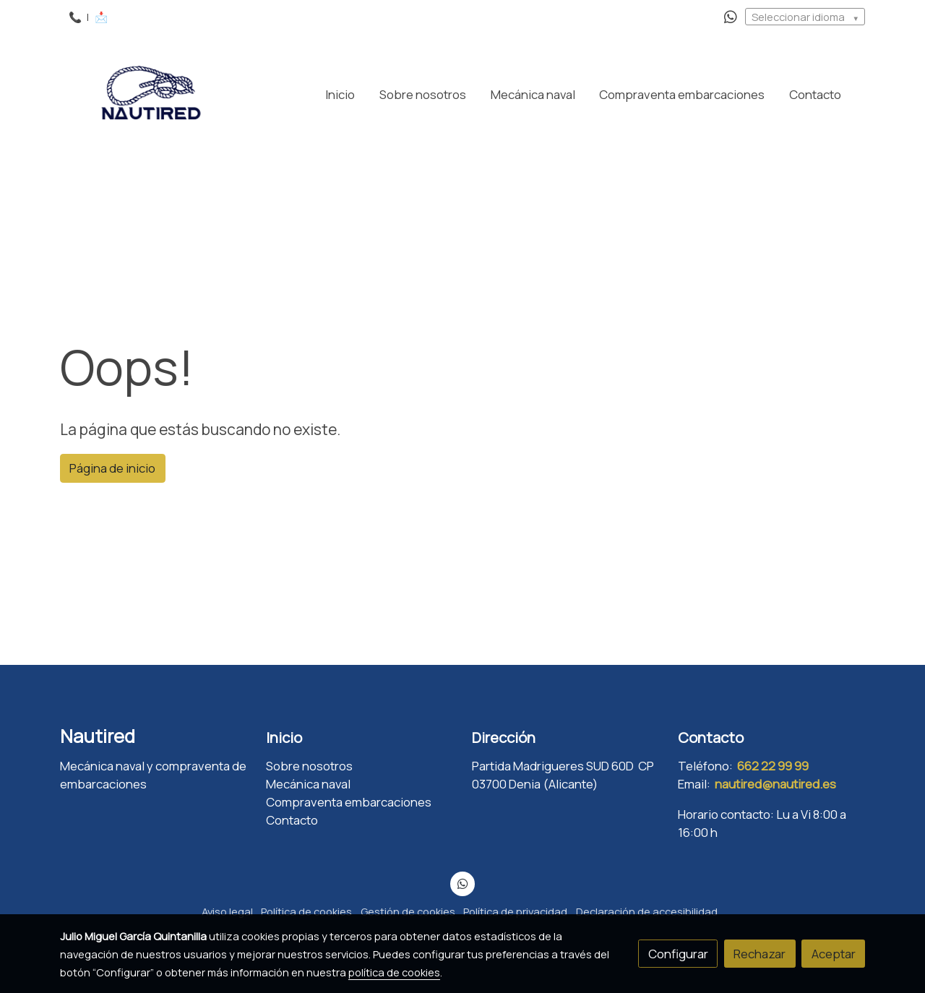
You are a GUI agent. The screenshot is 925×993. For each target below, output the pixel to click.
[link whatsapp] (730, 16)
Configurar (678, 953)
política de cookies (394, 972)
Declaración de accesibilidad (647, 911)
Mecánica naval (308, 783)
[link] (152, 94)
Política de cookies (306, 911)
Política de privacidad (515, 911)
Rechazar (759, 953)
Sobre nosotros (309, 765)
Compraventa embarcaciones (348, 802)
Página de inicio (112, 468)
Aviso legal (227, 911)
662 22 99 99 (773, 765)
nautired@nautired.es (775, 783)
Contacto (292, 820)
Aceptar (834, 953)
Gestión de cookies (408, 911)
